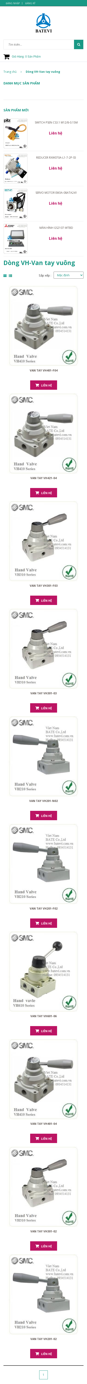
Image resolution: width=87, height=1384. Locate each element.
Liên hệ (46, 385)
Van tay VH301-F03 (44, 586)
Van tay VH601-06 (43, 1016)
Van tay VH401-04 (43, 1124)
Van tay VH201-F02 (44, 909)
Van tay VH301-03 (43, 693)
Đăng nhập (13, 3)
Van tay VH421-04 (43, 478)
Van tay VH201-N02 (43, 801)
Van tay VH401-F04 (44, 370)
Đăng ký (30, 3)
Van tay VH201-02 (43, 1339)
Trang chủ (12, 72)
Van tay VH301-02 (43, 1231)
